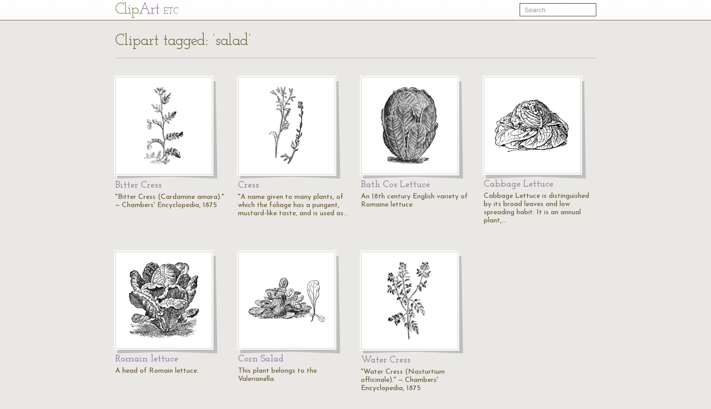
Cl (146, 10)
